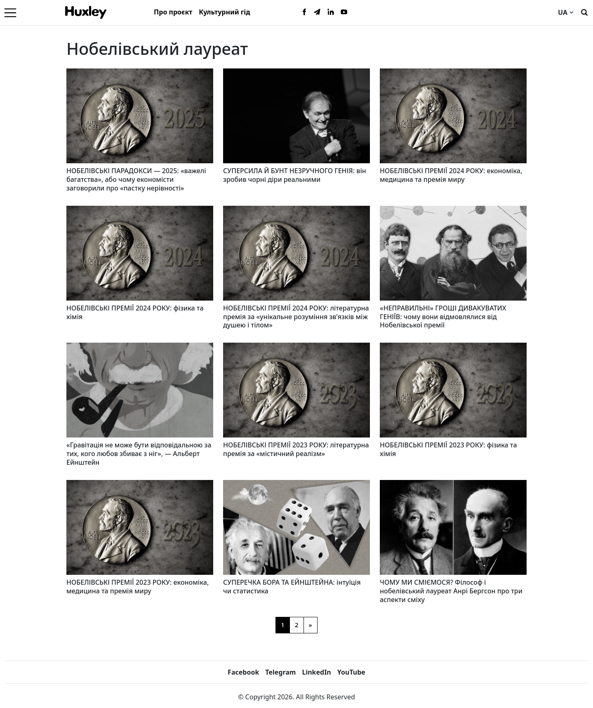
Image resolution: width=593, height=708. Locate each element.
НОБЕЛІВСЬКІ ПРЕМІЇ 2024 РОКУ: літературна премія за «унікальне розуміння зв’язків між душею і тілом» (296, 316)
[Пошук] (584, 11)
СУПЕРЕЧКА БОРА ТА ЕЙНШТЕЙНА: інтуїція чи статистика (292, 586)
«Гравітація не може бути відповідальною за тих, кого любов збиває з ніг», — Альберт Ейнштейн (139, 453)
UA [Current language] (566, 12)
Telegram (280, 672)
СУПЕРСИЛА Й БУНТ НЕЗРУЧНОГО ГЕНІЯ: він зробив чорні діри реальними (294, 175)
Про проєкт (173, 11)
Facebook (243, 672)
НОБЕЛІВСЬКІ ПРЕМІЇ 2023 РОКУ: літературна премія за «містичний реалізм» (296, 449)
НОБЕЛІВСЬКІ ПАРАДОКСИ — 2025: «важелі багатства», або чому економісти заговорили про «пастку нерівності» (136, 179)
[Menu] (10, 12)
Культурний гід (224, 11)
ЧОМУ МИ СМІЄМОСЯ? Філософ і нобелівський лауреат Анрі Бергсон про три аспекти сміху (451, 591)
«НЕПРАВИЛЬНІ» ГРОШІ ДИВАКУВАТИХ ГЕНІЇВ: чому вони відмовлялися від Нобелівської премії (443, 316)
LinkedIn (316, 672)
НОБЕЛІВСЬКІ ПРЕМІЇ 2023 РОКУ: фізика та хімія (448, 449)
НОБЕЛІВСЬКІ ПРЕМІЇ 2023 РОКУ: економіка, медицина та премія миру (137, 586)
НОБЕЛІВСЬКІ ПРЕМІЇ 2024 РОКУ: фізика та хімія (135, 312)
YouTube (351, 672)
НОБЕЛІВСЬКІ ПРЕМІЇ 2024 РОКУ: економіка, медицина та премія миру (451, 175)
